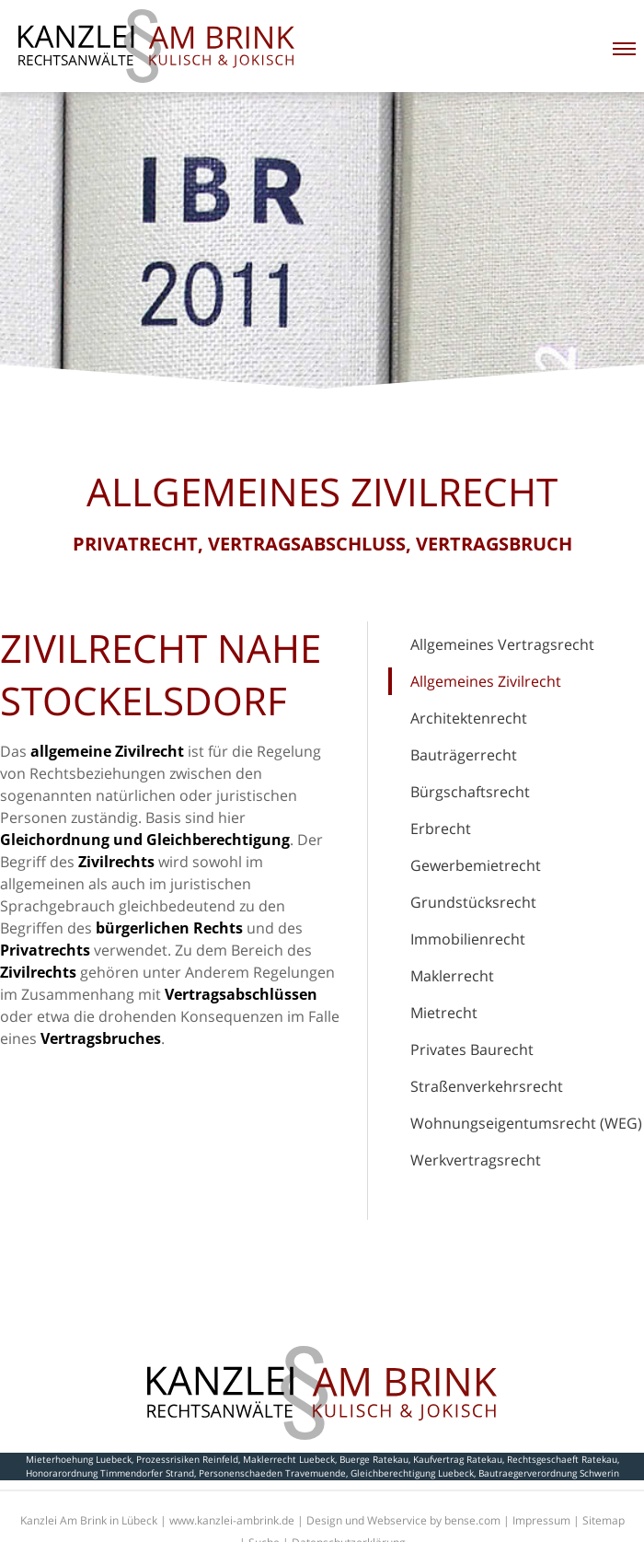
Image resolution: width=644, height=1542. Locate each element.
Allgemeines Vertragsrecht (502, 644)
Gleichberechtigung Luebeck (412, 1473)
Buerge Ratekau (373, 1459)
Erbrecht (440, 828)
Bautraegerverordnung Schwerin (548, 1473)
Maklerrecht (452, 976)
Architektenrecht (468, 718)
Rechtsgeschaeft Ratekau (562, 1459)
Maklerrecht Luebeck (289, 1459)
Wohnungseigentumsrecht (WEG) (526, 1123)
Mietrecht (443, 1013)
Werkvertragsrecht (475, 1160)
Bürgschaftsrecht (470, 792)
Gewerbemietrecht (475, 865)
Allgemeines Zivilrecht (485, 681)
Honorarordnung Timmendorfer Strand (110, 1473)
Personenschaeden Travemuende (272, 1473)
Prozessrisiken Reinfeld (187, 1459)
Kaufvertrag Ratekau (457, 1459)
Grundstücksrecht (473, 902)
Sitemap (603, 1520)
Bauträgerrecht (463, 755)
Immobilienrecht (467, 939)
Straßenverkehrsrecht (486, 1086)
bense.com (472, 1520)
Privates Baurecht (472, 1049)
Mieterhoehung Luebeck (79, 1459)
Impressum (541, 1520)
